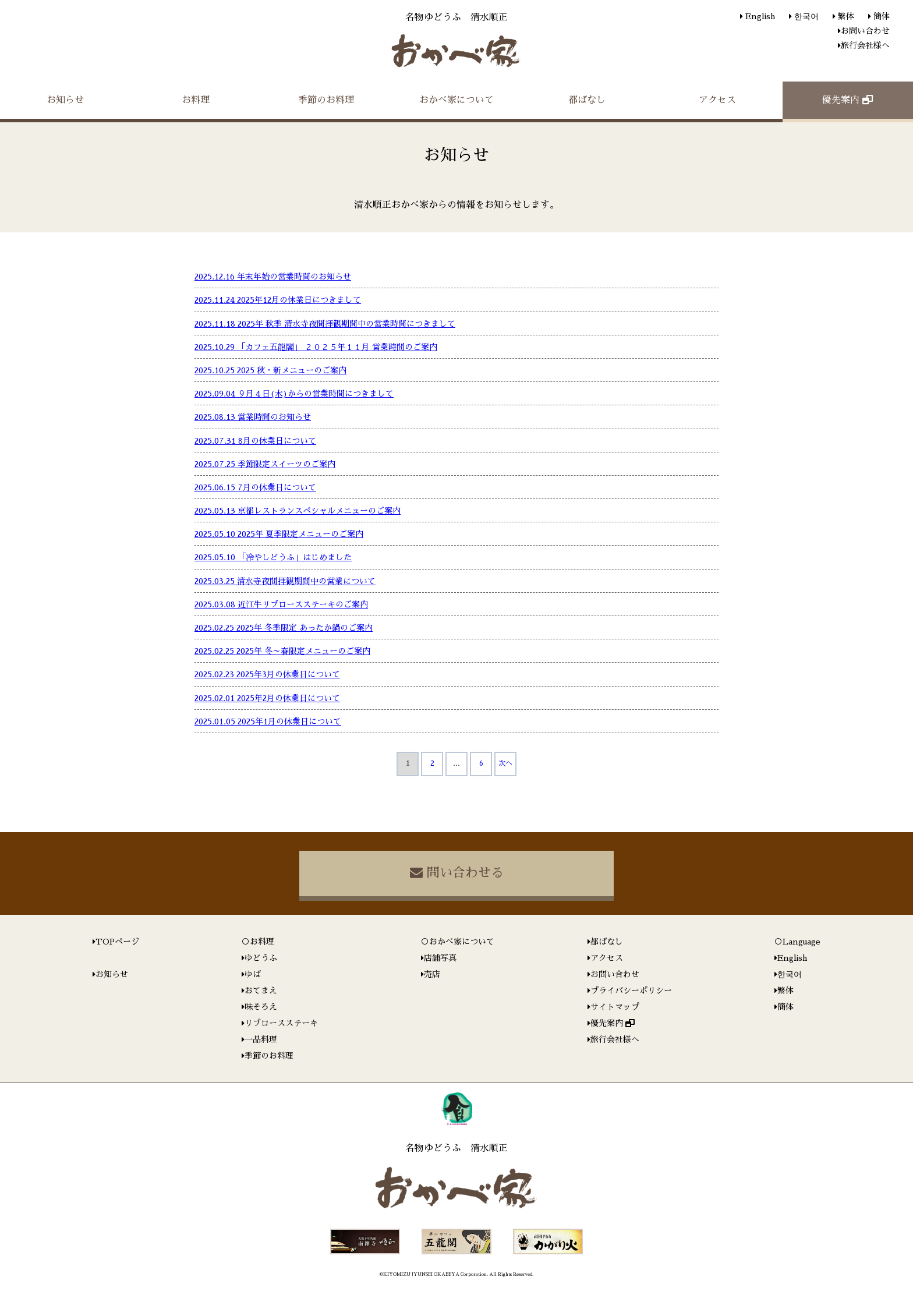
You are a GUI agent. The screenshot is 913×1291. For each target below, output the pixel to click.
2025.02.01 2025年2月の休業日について (267, 698)
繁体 (845, 16)
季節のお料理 (326, 100)
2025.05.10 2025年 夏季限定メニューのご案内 (278, 534)
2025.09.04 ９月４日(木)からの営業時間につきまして (294, 394)
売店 (432, 974)
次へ (505, 763)
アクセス (717, 100)
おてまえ (261, 990)
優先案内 (847, 100)
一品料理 (261, 1039)
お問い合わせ (865, 31)
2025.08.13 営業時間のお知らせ (252, 417)
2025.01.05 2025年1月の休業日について (267, 721)
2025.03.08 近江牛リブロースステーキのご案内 (281, 604)
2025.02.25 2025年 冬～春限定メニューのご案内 (282, 651)
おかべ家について (456, 100)
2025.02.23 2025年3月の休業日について (267, 674)
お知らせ (65, 100)
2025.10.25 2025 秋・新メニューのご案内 (270, 370)
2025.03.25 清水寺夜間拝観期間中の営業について (285, 581)
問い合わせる (457, 872)
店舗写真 (440, 958)
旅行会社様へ (865, 45)
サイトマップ (614, 1007)
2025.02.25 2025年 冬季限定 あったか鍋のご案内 (283, 628)
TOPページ (117, 942)
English (759, 16)
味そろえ (261, 1007)
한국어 (805, 16)
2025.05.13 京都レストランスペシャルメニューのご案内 (297, 511)
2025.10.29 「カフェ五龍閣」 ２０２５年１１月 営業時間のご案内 (315, 347)
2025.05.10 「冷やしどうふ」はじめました (273, 557)
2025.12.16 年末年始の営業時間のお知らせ (272, 277)
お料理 (196, 100)
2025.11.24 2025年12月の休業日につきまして (277, 300)
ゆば (253, 974)
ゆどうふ (261, 958)
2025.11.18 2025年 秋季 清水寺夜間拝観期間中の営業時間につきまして (324, 324)
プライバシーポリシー (631, 990)
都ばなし (587, 100)
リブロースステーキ (281, 1023)
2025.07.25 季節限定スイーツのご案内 (264, 464)
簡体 (880, 16)
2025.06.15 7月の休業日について (255, 487)
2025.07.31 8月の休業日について (255, 441)
